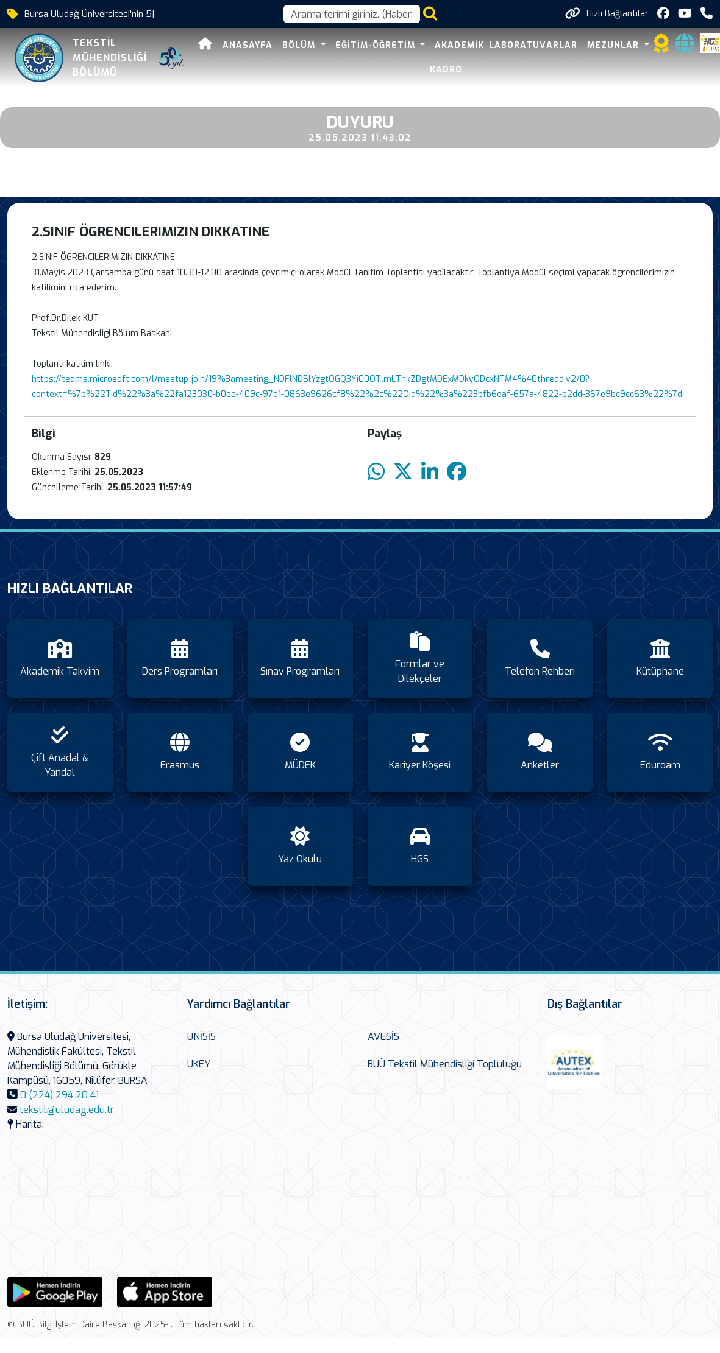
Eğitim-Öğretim (376, 45)
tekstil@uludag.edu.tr (67, 1109)
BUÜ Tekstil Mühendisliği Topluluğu (445, 1064)
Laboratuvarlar (533, 45)
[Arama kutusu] (351, 14)
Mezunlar (614, 45)
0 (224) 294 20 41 (59, 1095)
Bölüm (300, 45)
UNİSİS (201, 1036)
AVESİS (383, 1036)
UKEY (198, 1064)
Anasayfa (248, 45)
